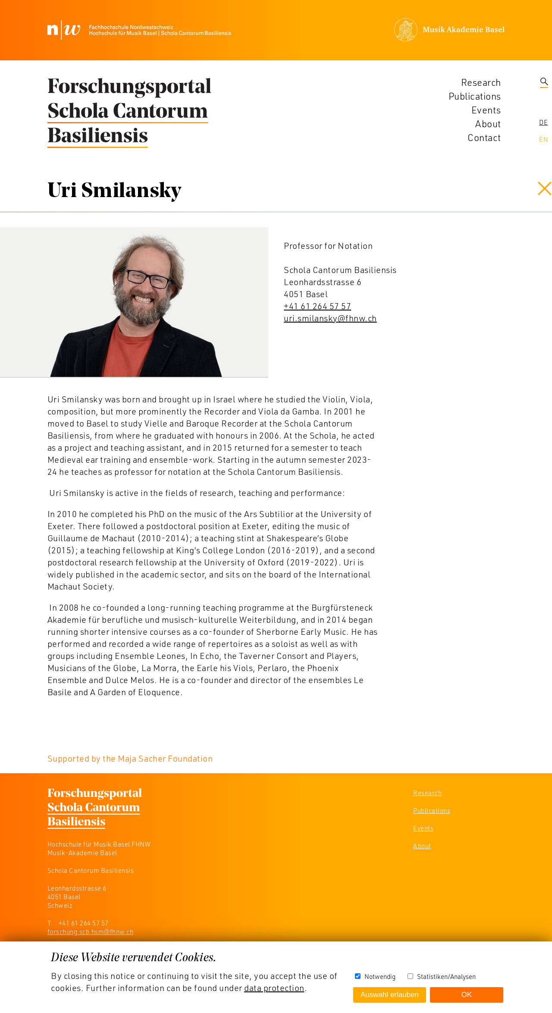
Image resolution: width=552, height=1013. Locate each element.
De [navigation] (543, 122)
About (488, 123)
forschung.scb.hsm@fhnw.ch (90, 931)
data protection (274, 987)
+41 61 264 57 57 (317, 305)
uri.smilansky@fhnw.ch (330, 317)
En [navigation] (543, 139)
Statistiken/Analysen (446, 976)
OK (466, 995)
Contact (484, 137)
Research (481, 82)
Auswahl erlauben (390, 995)
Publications (474, 96)
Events (486, 109)
